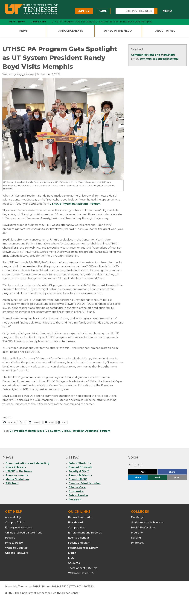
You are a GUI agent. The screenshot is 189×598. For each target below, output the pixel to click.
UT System (53, 430)
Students (74, 561)
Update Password (16, 551)
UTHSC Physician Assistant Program (85, 430)
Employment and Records (85, 531)
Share (177, 472)
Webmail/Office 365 (80, 571)
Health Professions (143, 526)
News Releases (16, 466)
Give (103, 11)
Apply (84, 11)
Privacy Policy (14, 541)
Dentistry (137, 516)
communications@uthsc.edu (159, 58)
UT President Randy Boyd (26, 430)
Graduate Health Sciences (147, 521)
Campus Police (14, 521)
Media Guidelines (17, 478)
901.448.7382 (85, 585)
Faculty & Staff (79, 470)
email (157, 476)
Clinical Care (77, 486)
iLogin (72, 551)
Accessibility (13, 516)
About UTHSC (165, 30)
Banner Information (80, 516)
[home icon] (1, 22)
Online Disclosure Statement (23, 531)
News (23, 30)
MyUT (72, 556)
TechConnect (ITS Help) (83, 566)
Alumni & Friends (80, 474)
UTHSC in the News (19, 470)
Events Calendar (78, 536)
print (177, 476)
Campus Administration (85, 482)
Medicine (137, 531)
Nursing (136, 536)
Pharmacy (137, 541)
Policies (10, 536)
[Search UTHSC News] (135, 11)
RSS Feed (12, 482)
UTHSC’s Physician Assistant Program (75, 203)
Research (75, 498)
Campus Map (76, 526)
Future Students (80, 462)
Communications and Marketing (153, 54)
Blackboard (75, 521)
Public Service (78, 494)
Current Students (80, 466)
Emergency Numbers (18, 526)
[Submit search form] (155, 11)
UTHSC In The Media (118, 30)
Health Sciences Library (83, 546)
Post (146, 472)
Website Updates (16, 546)
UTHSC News (17, 21)
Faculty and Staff (79, 541)
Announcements (70, 30)
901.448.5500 (60, 585)
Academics (76, 490)
